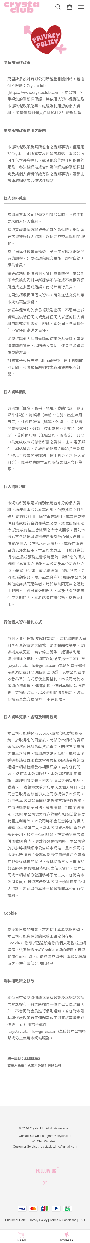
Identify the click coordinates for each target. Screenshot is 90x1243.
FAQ (82, 1220)
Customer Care (15, 1220)
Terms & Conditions (63, 1220)
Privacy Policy (37, 1220)
